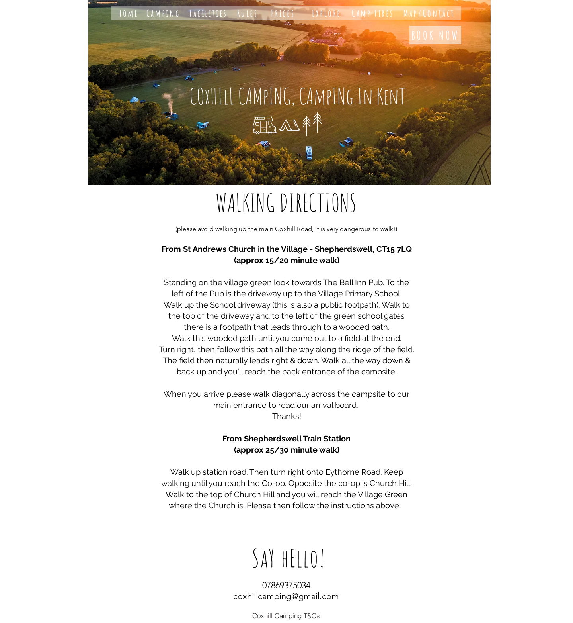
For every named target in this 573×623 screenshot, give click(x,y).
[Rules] (247, 13)
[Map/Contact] (429, 13)
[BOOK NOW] (435, 35)
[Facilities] (208, 13)
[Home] (128, 13)
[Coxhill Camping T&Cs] (286, 615)
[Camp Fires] (372, 13)
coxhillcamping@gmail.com (286, 596)
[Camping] (163, 13)
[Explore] (327, 13)
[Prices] (283, 13)
